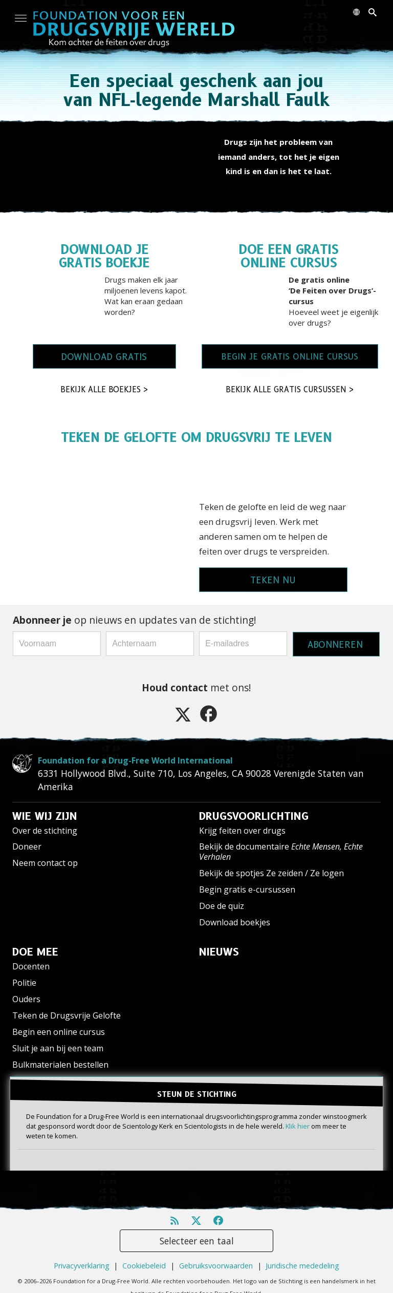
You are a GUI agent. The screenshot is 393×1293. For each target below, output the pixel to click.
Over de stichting (44, 830)
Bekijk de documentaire (281, 851)
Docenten (31, 966)
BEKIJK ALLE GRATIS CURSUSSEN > (290, 389)
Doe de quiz (221, 906)
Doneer (26, 846)
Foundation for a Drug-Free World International (135, 760)
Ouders (26, 999)
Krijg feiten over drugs (242, 830)
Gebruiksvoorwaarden (216, 1265)
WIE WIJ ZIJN (44, 816)
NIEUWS (219, 952)
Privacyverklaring (82, 1265)
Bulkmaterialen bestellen (60, 1064)
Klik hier (298, 1126)
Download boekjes (234, 922)
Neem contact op (45, 862)
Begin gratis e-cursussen (247, 889)
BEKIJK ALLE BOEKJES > (104, 389)
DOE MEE (35, 952)
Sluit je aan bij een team (57, 1048)
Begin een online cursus (58, 1031)
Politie (24, 982)
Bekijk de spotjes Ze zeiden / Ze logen (271, 873)
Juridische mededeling (302, 1265)
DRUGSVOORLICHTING (254, 816)
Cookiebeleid (144, 1265)
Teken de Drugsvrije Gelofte (66, 1015)
